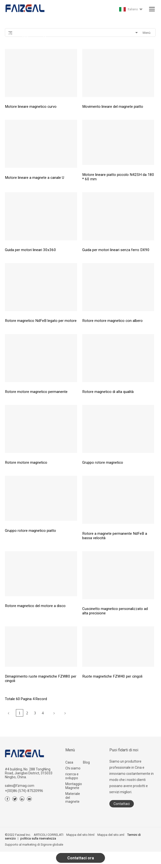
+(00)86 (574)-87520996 (24, 791)
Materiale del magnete (72, 797)
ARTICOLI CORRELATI (48, 835)
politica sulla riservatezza (38, 838)
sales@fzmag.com (19, 786)
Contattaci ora (80, 858)
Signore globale (52, 844)
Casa (69, 762)
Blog (86, 762)
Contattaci (122, 804)
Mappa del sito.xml (110, 835)
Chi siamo (72, 768)
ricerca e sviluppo (72, 776)
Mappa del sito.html (80, 835)
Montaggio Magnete (73, 786)
